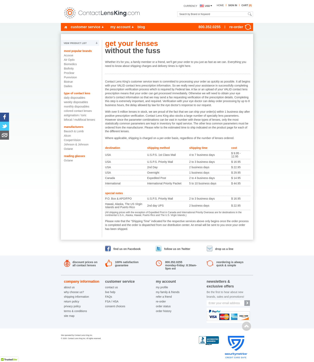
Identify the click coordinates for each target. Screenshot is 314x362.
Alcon (67, 135)
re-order (161, 301)
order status (163, 306)
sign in (232, 5)
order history (163, 311)
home (220, 5)
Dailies (68, 86)
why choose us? (74, 292)
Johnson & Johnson (76, 144)
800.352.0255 (209, 27)
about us (69, 287)
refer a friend (164, 296)
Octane (68, 148)
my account (120, 27)
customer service (85, 27)
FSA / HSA (112, 301)
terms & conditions (75, 311)
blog (141, 27)
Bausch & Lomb (74, 131)
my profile (162, 287)
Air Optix (69, 59)
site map (69, 315)
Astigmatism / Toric (75, 115)
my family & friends (167, 292)
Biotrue (68, 81)
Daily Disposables (74, 97)
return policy (71, 301)
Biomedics (70, 64)
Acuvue (68, 55)
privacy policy (72, 306)
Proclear (69, 73)
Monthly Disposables (76, 106)
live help (110, 292)
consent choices (115, 306)
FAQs (108, 296)
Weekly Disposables (76, 102)
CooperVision (72, 140)
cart (247, 5)
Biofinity (69, 68)
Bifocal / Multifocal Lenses (79, 119)
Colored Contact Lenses (78, 110)
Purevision (70, 77)
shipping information (76, 296)
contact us (111, 287)
